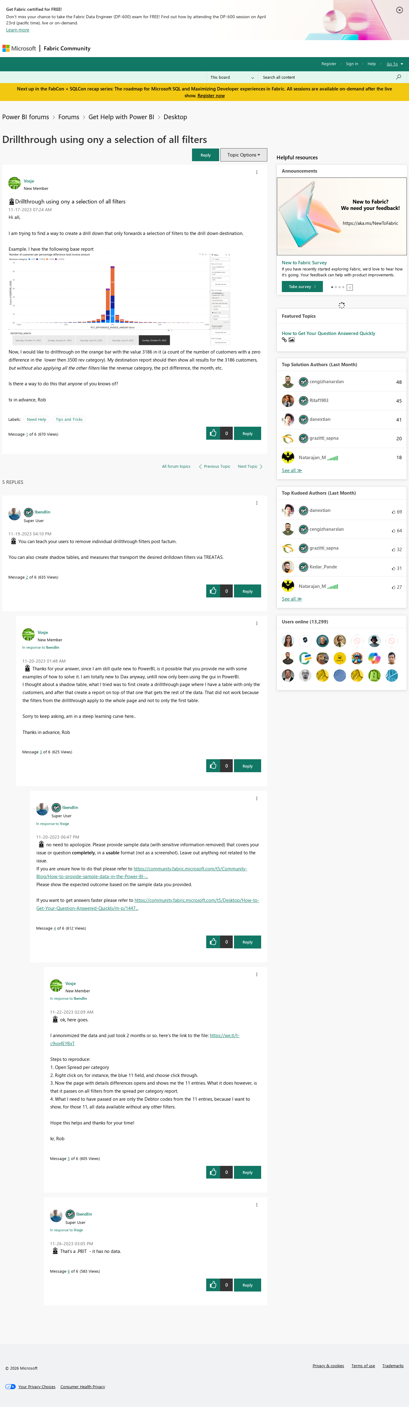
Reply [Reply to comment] (248, 591)
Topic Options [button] (241, 155)
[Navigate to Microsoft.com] (19, 48)
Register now (211, 95)
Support (262, 48)
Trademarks (393, 1365)
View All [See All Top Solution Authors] (292, 470)
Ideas (157, 48)
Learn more (17, 30)
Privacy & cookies (328, 1365)
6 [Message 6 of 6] (69, 1271)
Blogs (212, 48)
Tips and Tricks (69, 419)
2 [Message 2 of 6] (27, 577)
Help (372, 63)
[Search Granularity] (232, 77)
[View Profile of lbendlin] (42, 512)
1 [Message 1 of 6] (27, 434)
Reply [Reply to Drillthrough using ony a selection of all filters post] (248, 433)
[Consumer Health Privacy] (83, 1386)
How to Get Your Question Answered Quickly (328, 333)
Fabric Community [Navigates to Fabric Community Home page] (67, 48)
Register (329, 63)
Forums (104, 48)
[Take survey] (302, 286)
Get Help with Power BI (121, 116)
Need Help (36, 419)
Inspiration (131, 48)
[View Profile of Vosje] (29, 181)
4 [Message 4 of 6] (55, 928)
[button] (205, 155)
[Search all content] (332, 77)
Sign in (352, 63)
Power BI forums (25, 116)
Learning (236, 48)
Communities (184, 48)
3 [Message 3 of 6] (41, 751)
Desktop (175, 116)
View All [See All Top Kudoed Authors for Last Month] (292, 598)
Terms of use (363, 1365)
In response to (40, 647)
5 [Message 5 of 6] (69, 1158)
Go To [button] (392, 63)
